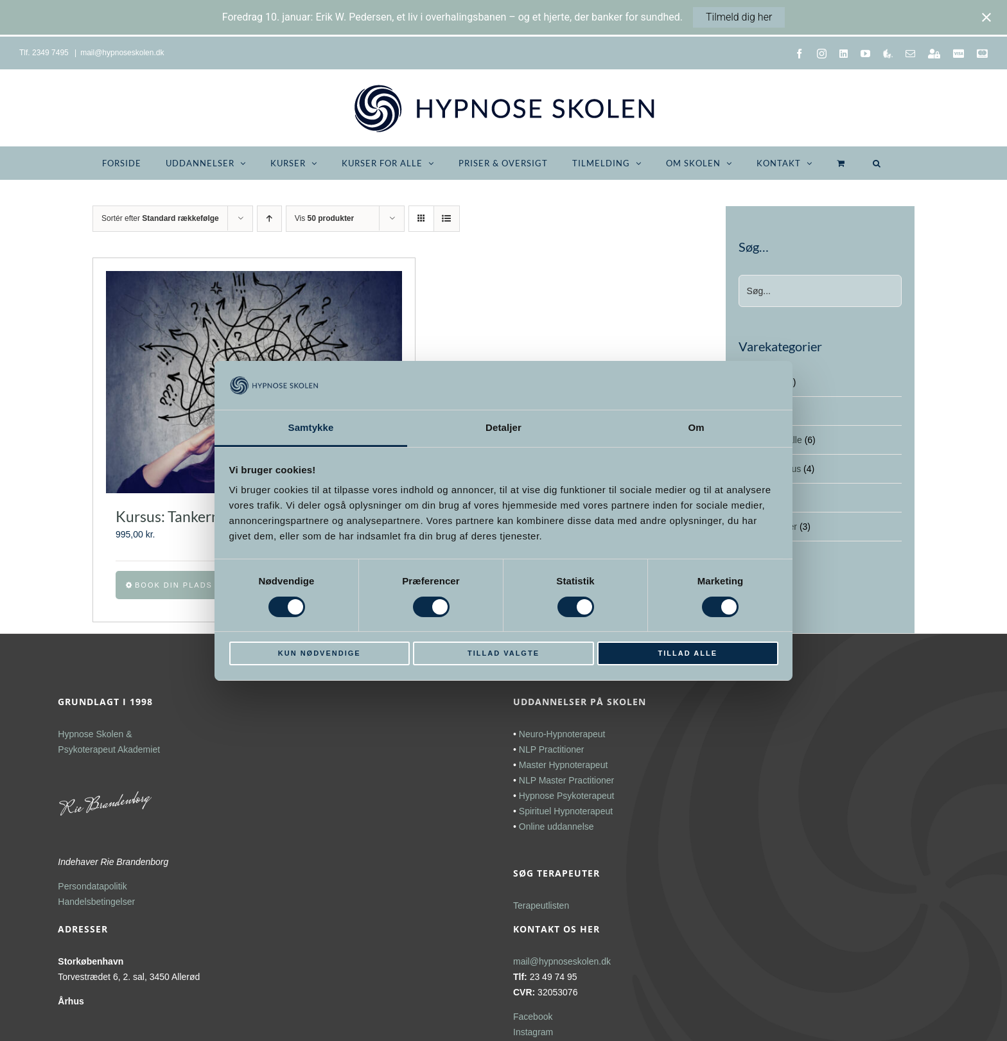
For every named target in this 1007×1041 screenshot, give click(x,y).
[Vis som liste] (446, 218)
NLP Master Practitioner (566, 780)
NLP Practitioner (551, 749)
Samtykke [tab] (311, 427)
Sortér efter (160, 218)
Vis (324, 218)
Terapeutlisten (541, 905)
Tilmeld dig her (739, 17)
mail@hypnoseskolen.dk (122, 52)
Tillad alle (687, 653)
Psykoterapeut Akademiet (109, 749)
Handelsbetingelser (96, 902)
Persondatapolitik (92, 886)
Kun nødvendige (319, 653)
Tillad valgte (503, 653)
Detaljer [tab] (503, 427)
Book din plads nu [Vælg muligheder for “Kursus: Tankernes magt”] (182, 585)
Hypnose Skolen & (95, 734)
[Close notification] (986, 17)
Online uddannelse (556, 826)
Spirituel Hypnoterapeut (566, 811)
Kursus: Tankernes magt (193, 516)
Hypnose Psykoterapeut (567, 796)
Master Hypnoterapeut (563, 765)
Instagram (533, 1032)
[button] (877, 163)
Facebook (532, 1016)
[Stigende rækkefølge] (269, 219)
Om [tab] (696, 427)
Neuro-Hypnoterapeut (562, 734)
